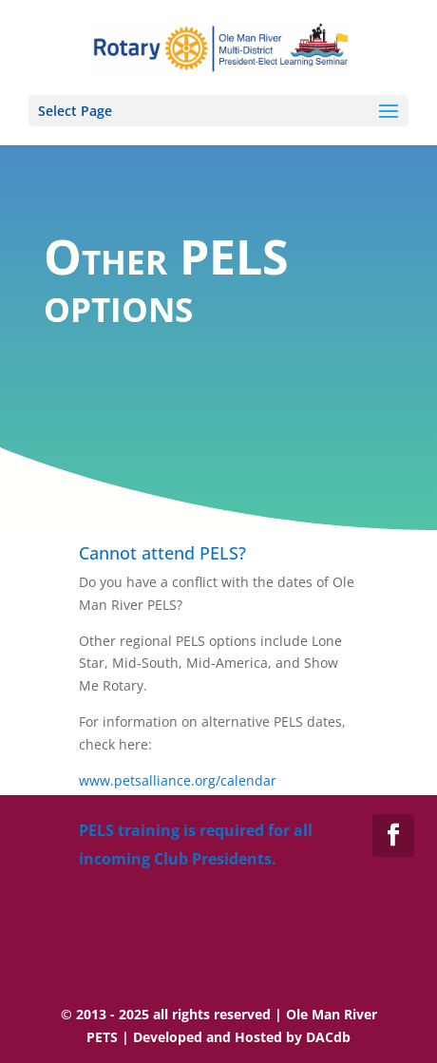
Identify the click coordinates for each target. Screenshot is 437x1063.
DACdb (328, 1037)
